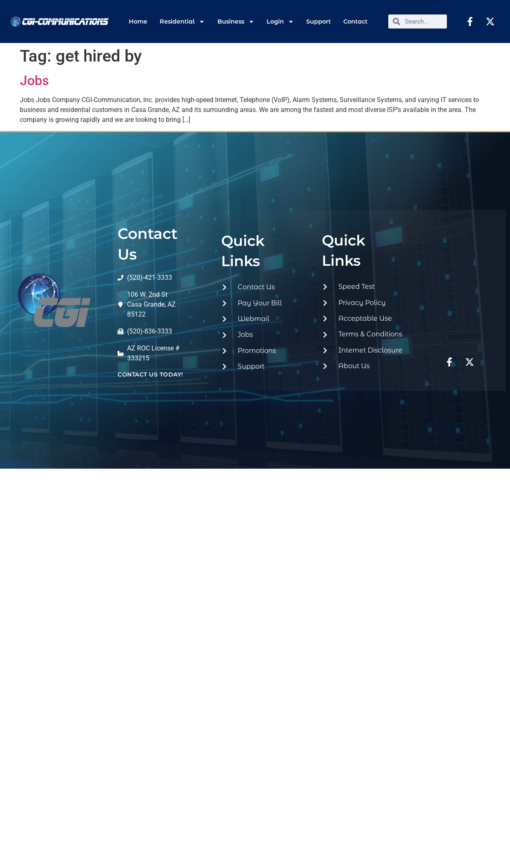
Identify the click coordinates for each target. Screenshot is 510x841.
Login (280, 21)
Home (138, 21)
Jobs (34, 80)
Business (235, 21)
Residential (182, 21)
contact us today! (150, 374)
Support (318, 21)
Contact (355, 21)
